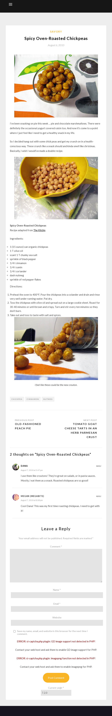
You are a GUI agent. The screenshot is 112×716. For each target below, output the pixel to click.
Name (57, 589)
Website (56, 617)
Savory (56, 31)
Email (56, 603)
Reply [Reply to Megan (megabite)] (98, 496)
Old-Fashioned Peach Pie (28, 426)
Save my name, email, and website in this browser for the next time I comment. (52, 632)
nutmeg (48, 399)
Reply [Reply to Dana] (98, 466)
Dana (24, 466)
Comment (56, 546)
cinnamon (33, 399)
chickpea (17, 399)
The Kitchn (39, 230)
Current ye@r (56, 687)
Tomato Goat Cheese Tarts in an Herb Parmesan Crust (81, 430)
